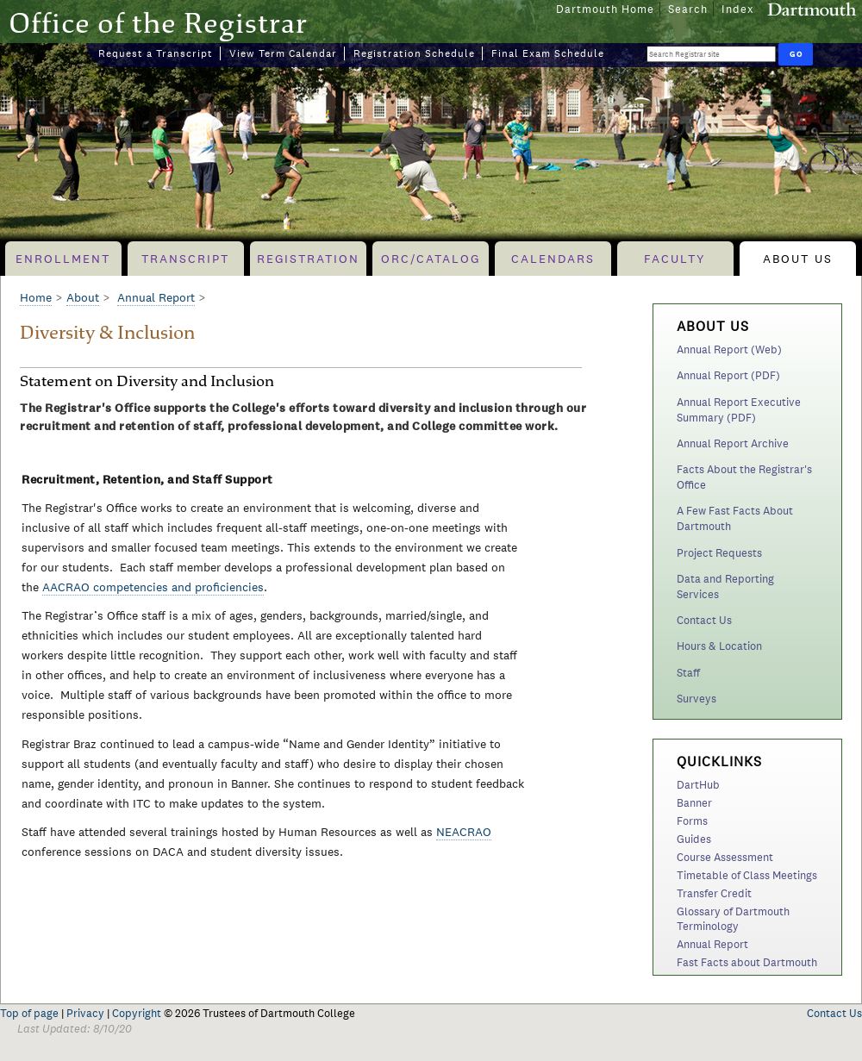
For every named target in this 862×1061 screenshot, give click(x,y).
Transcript (185, 258)
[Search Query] (711, 54)
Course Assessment (725, 857)
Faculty (675, 258)
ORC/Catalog (430, 258)
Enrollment (63, 258)
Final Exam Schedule (547, 53)
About (82, 297)
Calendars (553, 258)
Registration (308, 258)
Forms (692, 821)
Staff (688, 672)
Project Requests (719, 553)
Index (737, 9)
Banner (694, 803)
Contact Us (704, 620)
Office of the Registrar (158, 22)
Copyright (136, 1013)
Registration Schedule (414, 53)
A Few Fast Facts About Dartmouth (735, 518)
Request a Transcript (155, 53)
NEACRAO (463, 831)
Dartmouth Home (605, 9)
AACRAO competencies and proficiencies (153, 587)
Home (36, 297)
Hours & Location (719, 646)
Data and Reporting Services (725, 586)
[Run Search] (795, 54)
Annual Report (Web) (729, 349)
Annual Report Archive (733, 443)
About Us (798, 258)
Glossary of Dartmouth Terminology (733, 918)
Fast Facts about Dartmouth (747, 962)
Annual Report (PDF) (728, 375)
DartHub (698, 784)
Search (688, 9)
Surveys (696, 698)
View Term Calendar (283, 53)
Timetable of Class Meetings (747, 875)
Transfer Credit (714, 893)
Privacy (85, 1013)
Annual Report (712, 944)
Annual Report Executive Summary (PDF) (739, 410)
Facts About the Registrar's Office (744, 477)
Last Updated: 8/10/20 (74, 1028)
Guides (694, 839)
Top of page (29, 1013)
